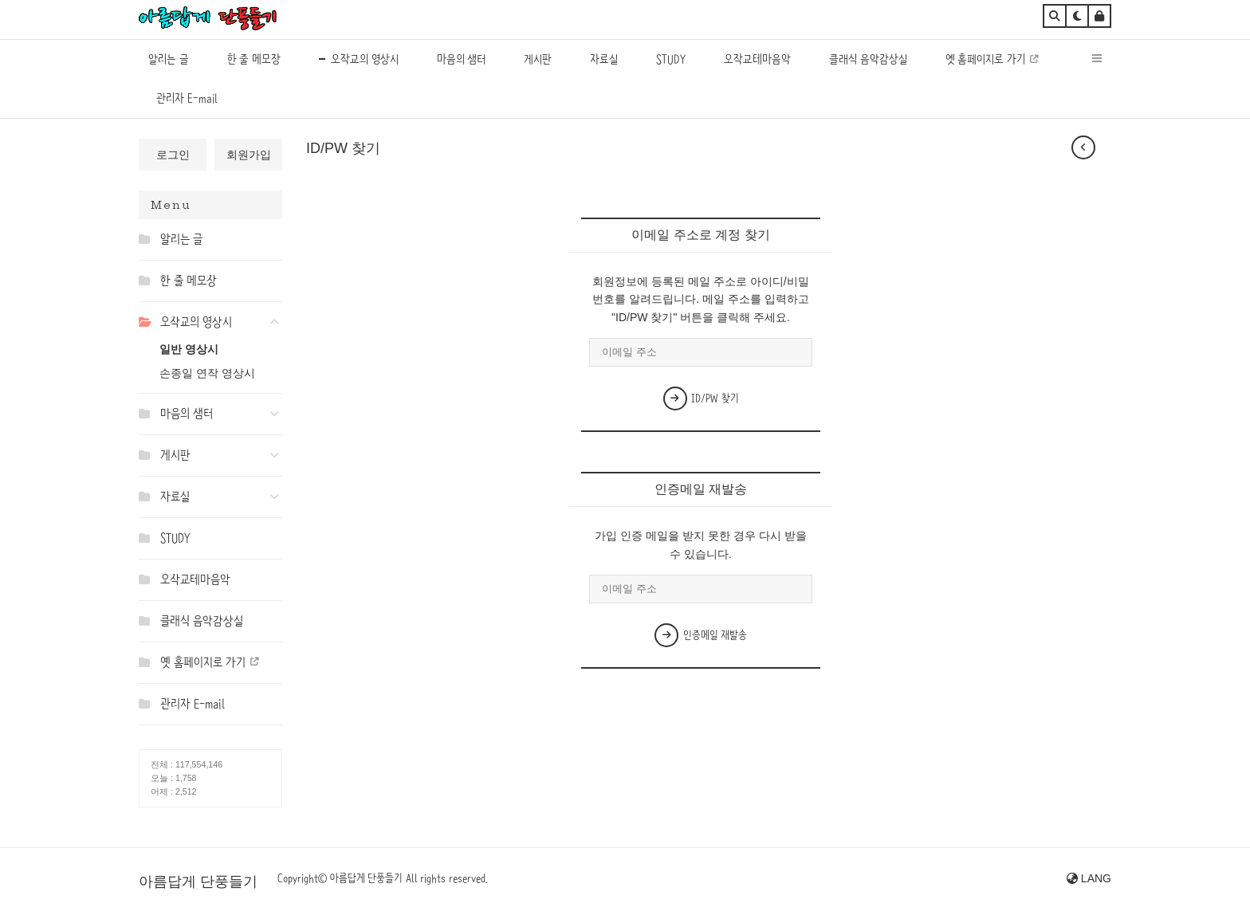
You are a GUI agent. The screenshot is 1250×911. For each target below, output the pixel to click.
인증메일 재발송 (700, 635)
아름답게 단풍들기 (198, 881)
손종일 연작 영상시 (207, 373)
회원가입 (248, 154)
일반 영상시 (188, 349)
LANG (1089, 878)
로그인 (173, 154)
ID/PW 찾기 (701, 398)
